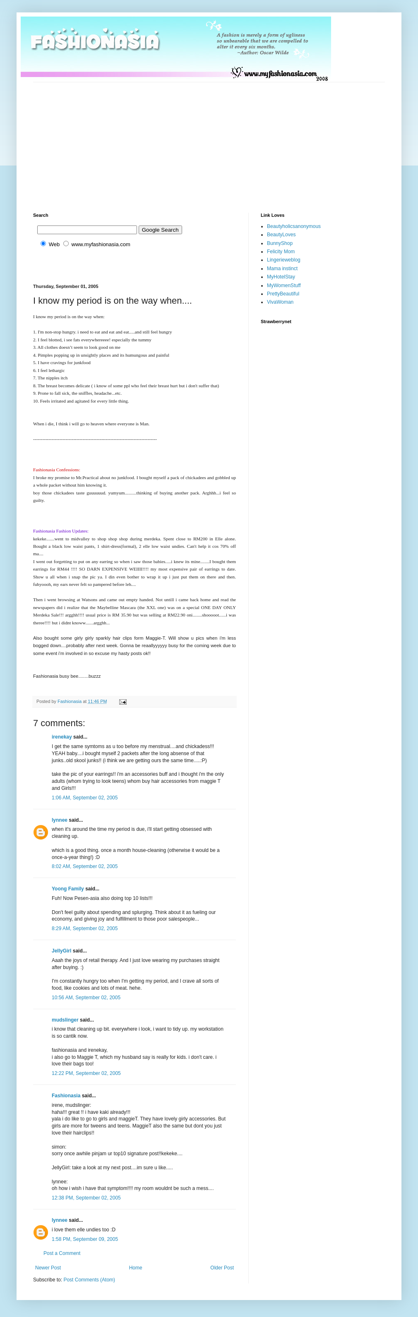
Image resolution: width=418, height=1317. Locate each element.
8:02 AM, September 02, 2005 (85, 866)
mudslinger (65, 1020)
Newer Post (48, 1268)
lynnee (59, 820)
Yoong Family (68, 889)
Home (135, 1268)
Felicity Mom (281, 251)
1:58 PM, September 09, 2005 (85, 1239)
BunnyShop (280, 243)
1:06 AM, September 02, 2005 (85, 798)
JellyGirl (61, 951)
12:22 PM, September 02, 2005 (86, 1073)
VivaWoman (280, 302)
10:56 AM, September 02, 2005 (86, 997)
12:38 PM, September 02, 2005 (86, 1198)
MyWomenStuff (284, 285)
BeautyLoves (281, 234)
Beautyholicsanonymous (294, 226)
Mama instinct (282, 268)
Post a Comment (61, 1253)
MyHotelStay (281, 277)
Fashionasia (66, 1096)
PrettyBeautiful (283, 294)
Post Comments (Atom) (89, 1280)
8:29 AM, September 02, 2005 (85, 928)
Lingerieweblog (283, 260)
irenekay (62, 737)
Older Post (222, 1268)
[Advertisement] (165, 140)
